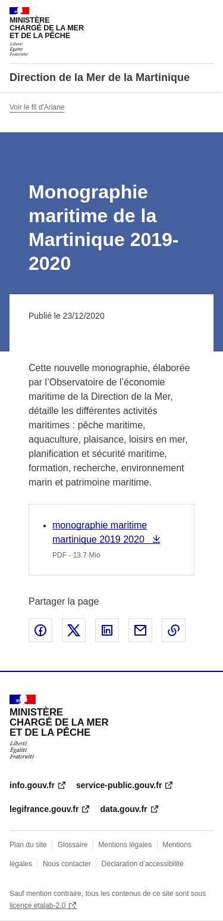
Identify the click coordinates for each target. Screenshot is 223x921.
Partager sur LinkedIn (107, 630)
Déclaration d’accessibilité (143, 864)
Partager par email (140, 630)
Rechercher (182, 14)
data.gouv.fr (123, 809)
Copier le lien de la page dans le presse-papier (174, 630)
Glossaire (73, 845)
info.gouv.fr (32, 785)
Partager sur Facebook (40, 630)
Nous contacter (67, 864)
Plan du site (28, 845)
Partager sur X (74, 630)
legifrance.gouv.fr (44, 809)
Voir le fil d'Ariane (37, 107)
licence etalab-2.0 (37, 905)
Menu (206, 14)
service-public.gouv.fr (119, 785)
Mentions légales (125, 845)
